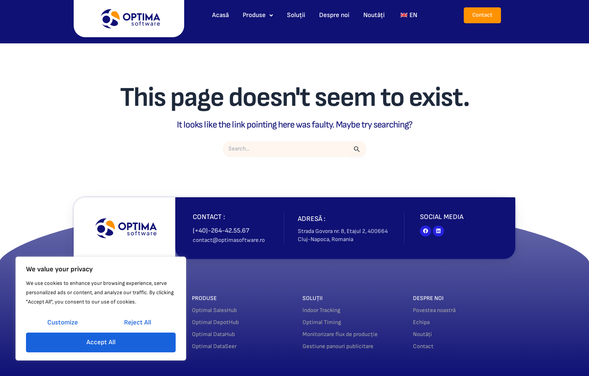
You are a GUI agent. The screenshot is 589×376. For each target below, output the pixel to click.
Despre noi (334, 15)
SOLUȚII (314, 298)
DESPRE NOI (431, 298)
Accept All (101, 342)
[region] (101, 308)
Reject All (137, 322)
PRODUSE (207, 298)
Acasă (220, 15)
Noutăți (374, 15)
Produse (258, 15)
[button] (258, 15)
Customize (62, 322)
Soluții (296, 15)
